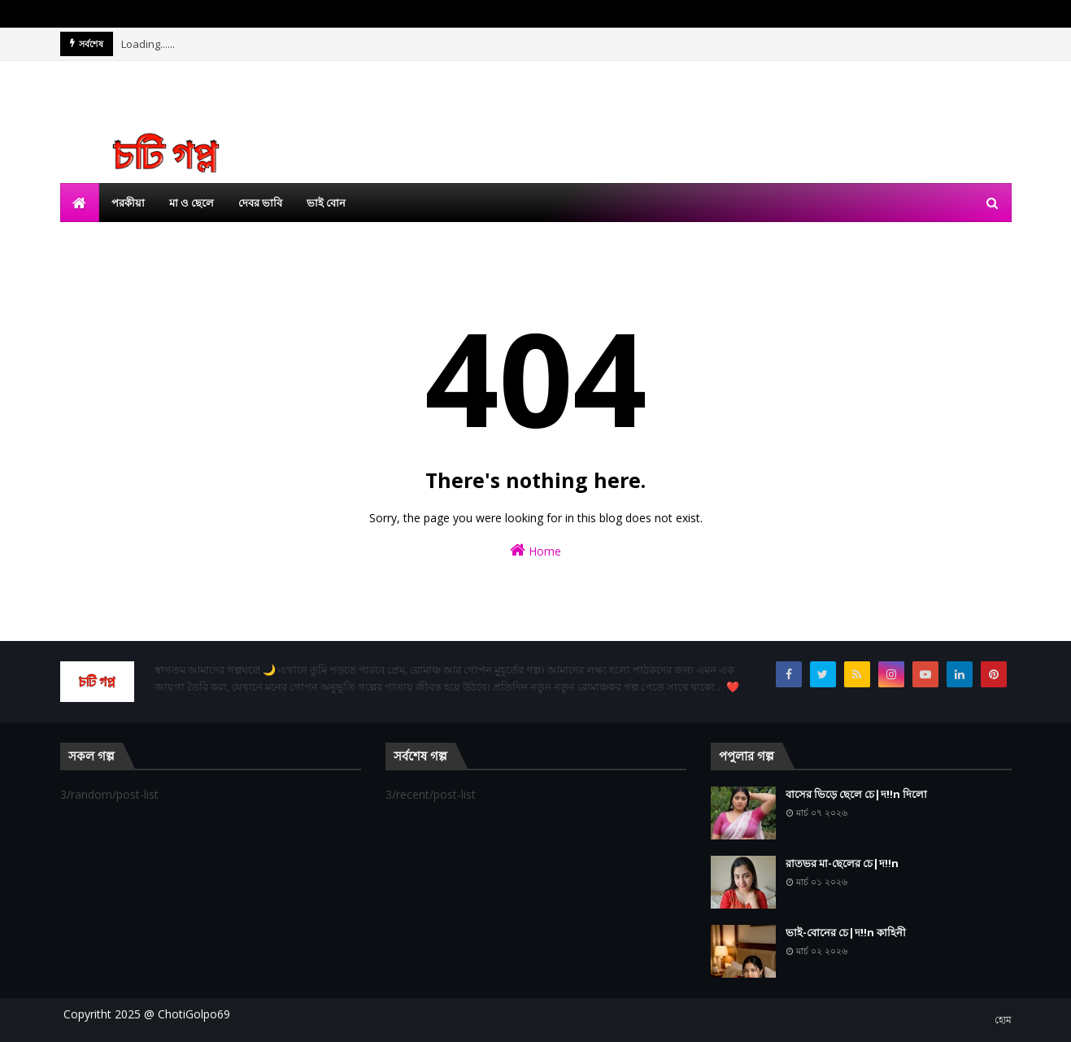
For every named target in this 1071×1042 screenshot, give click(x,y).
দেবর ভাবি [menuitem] (260, 202)
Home (535, 550)
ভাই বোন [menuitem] (326, 202)
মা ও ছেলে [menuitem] (191, 202)
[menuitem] (79, 202)
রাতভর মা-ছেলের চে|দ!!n (842, 863)
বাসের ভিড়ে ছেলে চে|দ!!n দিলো (856, 794)
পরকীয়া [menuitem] (128, 202)
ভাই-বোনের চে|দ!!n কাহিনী (846, 932)
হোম (1003, 1020)
